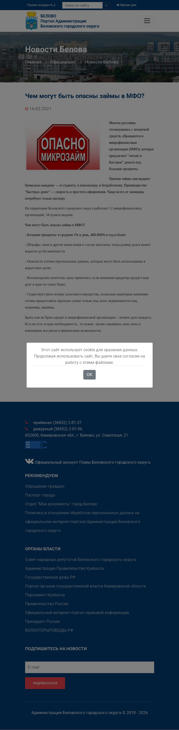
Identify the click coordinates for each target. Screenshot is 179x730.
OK (89, 374)
